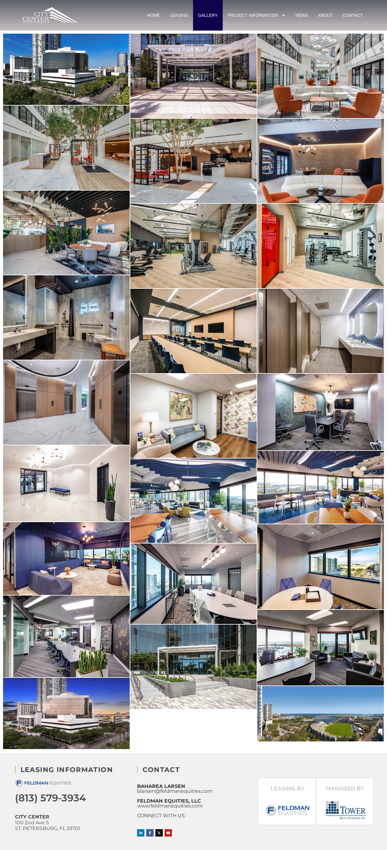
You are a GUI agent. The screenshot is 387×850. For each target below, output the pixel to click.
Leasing (179, 15)
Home (153, 15)
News (302, 15)
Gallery (208, 15)
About (325, 15)
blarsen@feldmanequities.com (175, 791)
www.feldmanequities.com (170, 806)
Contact (353, 15)
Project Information (257, 15)
